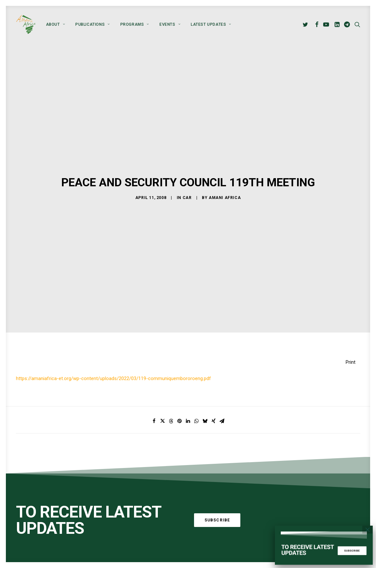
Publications (92, 24)
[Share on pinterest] (180, 407)
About (55, 24)
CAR (187, 190)
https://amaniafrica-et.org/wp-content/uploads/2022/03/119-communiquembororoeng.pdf (113, 364)
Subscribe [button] (217, 505)
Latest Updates (211, 24)
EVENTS (169, 24)
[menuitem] (55, 24)
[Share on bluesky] (205, 407)
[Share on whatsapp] (197, 407)
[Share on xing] (214, 407)
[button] (306, 24)
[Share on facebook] (154, 407)
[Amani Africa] (26, 24)
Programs (134, 24)
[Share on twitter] (163, 407)
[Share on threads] (171, 407)
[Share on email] (222, 407)
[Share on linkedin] (188, 407)
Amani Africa (225, 190)
